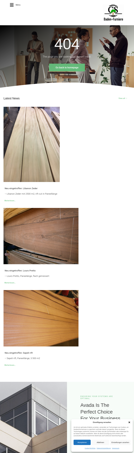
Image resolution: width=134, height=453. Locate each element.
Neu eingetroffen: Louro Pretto (20, 270)
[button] (129, 422)
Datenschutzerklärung (104, 448)
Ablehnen (100, 442)
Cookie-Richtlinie (90, 448)
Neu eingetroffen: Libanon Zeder (21, 188)
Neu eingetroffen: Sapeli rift (19, 352)
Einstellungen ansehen (120, 442)
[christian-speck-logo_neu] (113, 5)
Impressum (115, 448)
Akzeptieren (82, 442)
